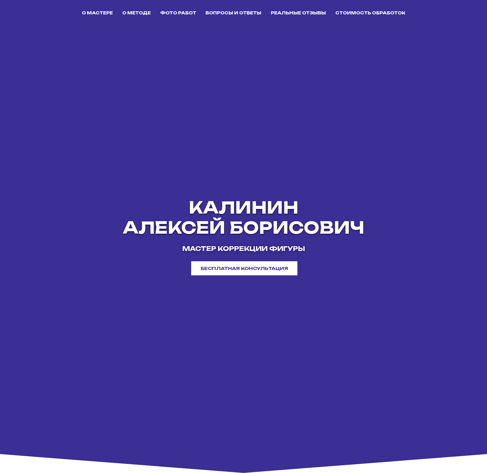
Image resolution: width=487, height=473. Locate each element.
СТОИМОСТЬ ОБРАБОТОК (370, 12)
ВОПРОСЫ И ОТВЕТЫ (233, 12)
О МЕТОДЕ (136, 12)
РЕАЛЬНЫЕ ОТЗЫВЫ (298, 12)
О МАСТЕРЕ (97, 12)
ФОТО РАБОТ (178, 12)
